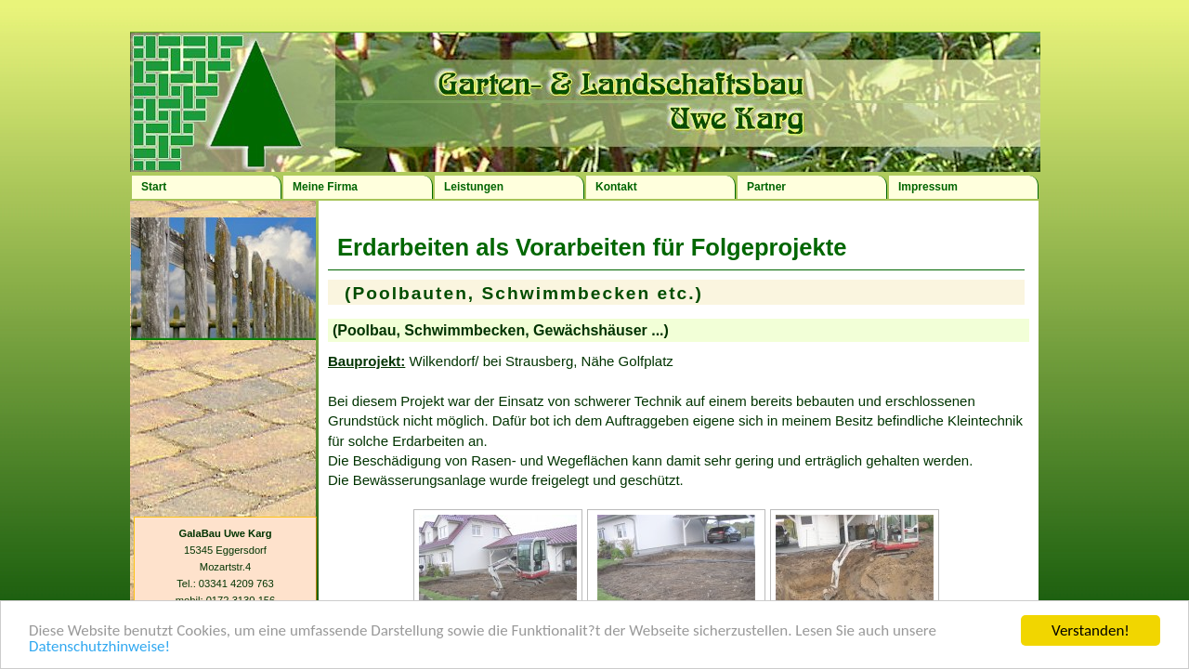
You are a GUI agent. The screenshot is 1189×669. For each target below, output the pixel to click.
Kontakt (616, 186)
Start (153, 186)
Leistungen (473, 186)
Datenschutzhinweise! (99, 647)
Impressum (928, 186)
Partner (766, 186)
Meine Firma (325, 186)
